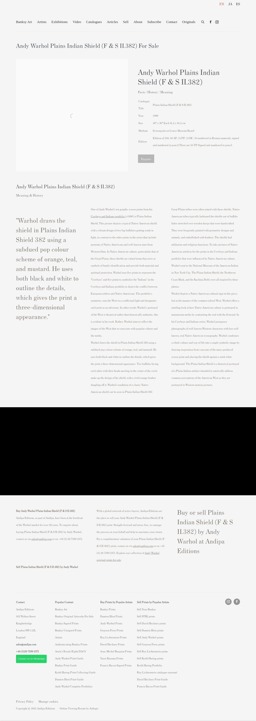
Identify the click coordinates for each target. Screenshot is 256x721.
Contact (171, 22)
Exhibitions (59, 22)
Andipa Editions (30, 12)
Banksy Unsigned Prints (68, 630)
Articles (112, 22)
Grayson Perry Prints (111, 630)
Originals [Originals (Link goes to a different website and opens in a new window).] (188, 22)
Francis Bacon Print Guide (152, 686)
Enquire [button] (146, 159)
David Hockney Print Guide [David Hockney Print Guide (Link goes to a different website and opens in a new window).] (152, 679)
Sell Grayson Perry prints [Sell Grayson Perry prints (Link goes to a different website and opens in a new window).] (151, 644)
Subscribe (154, 22)
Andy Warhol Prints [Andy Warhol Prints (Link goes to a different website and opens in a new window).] (111, 623)
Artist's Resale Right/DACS (70, 651)
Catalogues (94, 22)
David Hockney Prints (112, 644)
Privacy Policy (25, 701)
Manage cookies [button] (48, 701)
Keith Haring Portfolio (149, 665)
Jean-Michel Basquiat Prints (116, 651)
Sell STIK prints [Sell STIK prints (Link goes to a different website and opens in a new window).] (146, 616)
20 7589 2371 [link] (31, 651)
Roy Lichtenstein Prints (113, 637)
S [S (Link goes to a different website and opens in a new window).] (137, 609)
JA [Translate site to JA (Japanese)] (230, 4)
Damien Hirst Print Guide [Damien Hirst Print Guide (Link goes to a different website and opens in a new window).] (69, 679)
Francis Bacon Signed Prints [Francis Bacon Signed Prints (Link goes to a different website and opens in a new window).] (116, 665)
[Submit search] (203, 21)
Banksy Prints (108, 609)
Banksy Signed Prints (67, 623)
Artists (41, 22)
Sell (125, 22)
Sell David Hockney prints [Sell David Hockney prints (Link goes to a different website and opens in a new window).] (151, 623)
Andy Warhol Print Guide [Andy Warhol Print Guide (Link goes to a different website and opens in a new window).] (69, 658)
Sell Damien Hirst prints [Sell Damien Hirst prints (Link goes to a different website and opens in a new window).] (150, 630)
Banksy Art (24, 22)
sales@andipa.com (41, 538)
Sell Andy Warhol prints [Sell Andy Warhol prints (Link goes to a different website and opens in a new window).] (150, 637)
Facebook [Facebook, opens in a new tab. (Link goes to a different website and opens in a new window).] (210, 22)
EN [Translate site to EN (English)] (221, 4)
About (137, 22)
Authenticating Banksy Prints (71, 644)
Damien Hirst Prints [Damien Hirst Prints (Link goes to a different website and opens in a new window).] (111, 616)
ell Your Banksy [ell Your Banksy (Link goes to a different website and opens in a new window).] (147, 609)
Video (77, 22)
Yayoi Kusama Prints (111, 658)
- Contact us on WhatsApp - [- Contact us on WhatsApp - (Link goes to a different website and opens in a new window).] (31, 658)
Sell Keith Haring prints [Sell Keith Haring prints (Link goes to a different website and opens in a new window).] (150, 658)
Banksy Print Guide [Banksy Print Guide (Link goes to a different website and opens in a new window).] (66, 665)
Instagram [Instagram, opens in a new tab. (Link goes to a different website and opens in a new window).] (217, 22)
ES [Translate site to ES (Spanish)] (238, 4)
